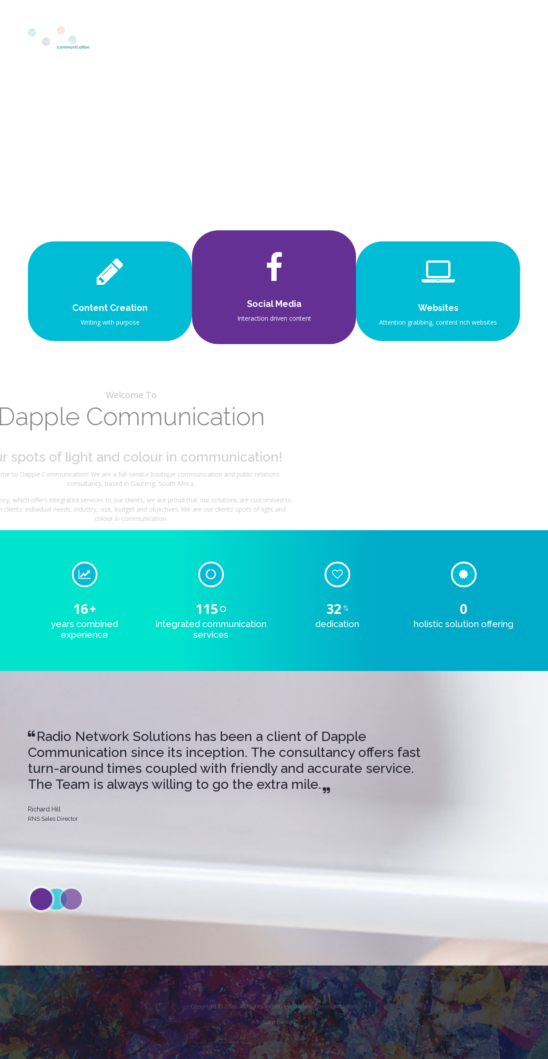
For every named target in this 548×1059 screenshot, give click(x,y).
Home (264, 39)
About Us (313, 39)
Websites (438, 308)
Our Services (371, 39)
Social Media (274, 304)
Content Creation (110, 308)
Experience (433, 39)
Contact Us (492, 39)
